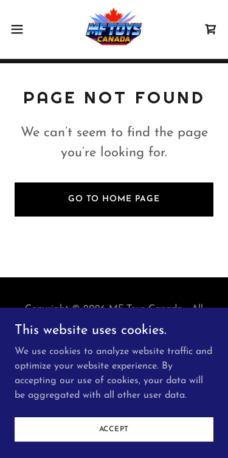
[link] (113, 29)
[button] (21, 29)
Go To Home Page (114, 199)
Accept (114, 428)
